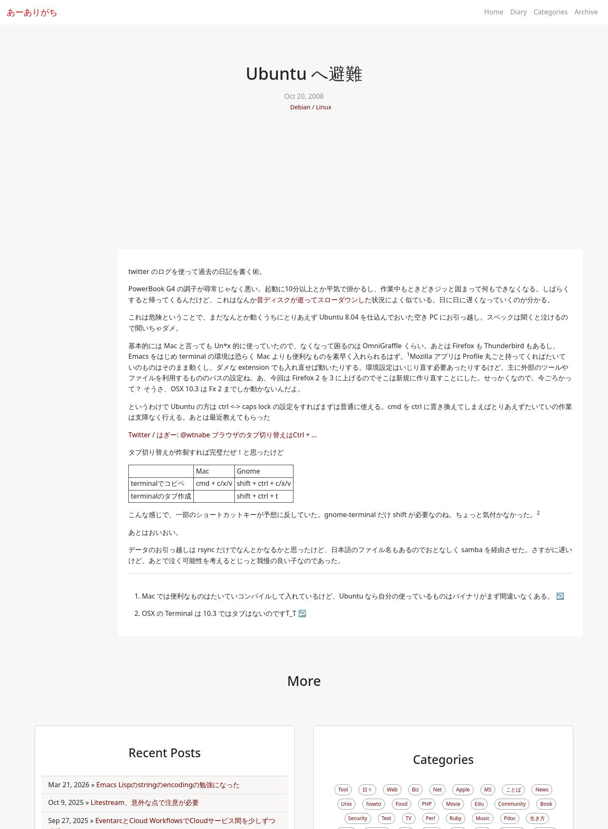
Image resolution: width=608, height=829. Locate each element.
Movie (453, 803)
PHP (427, 803)
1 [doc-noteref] (408, 354)
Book (546, 803)
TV (409, 818)
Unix (346, 803)
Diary (518, 11)
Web (392, 789)
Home (494, 11)
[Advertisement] (304, 186)
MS (487, 789)
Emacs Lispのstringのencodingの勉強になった (168, 784)
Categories (551, 11)
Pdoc (510, 818)
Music (483, 818)
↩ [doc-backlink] (560, 596)
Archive (586, 11)
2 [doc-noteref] (538, 512)
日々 (367, 789)
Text (386, 818)
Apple (463, 789)
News (541, 789)
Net (437, 789)
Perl (430, 818)
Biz (415, 789)
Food (401, 803)
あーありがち (32, 12)
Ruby (455, 818)
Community (512, 803)
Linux (323, 107)
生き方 (537, 818)
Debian (300, 107)
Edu (479, 803)
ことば (513, 789)
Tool (343, 789)
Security (357, 818)
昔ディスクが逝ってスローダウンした (314, 299)
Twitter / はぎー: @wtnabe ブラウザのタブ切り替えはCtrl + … (223, 434)
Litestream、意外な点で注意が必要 (145, 802)
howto (373, 803)
